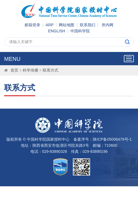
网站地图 (66, 25)
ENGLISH (56, 31)
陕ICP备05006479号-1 (112, 139)
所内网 (107, 25)
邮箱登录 (32, 25)
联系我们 (87, 25)
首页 (14, 70)
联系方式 (50, 70)
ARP (50, 25)
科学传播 (30, 70)
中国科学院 (80, 31)
